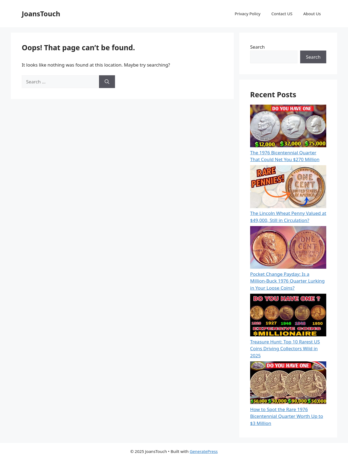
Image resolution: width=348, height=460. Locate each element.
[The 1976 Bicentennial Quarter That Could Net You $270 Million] (288, 127)
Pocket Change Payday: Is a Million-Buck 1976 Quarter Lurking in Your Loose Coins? (287, 281)
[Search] (107, 81)
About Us (312, 13)
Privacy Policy (247, 13)
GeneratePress (204, 451)
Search (257, 47)
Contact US (281, 13)
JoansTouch (41, 13)
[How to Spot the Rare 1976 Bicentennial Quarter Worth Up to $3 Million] (288, 383)
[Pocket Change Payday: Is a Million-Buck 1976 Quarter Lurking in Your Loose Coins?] (288, 248)
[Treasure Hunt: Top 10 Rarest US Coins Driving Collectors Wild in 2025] (288, 316)
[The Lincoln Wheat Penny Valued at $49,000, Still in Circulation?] (288, 187)
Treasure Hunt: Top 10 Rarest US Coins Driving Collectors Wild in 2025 (285, 349)
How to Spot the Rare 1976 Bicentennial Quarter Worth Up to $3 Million (286, 416)
